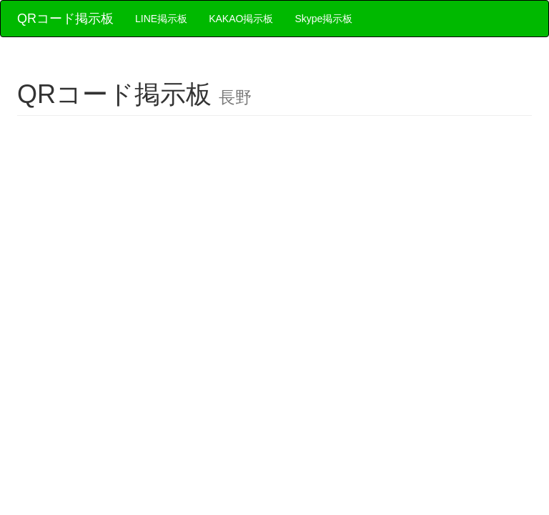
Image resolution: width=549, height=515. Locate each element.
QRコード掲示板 (65, 18)
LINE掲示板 (161, 18)
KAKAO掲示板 (241, 18)
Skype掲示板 (323, 18)
